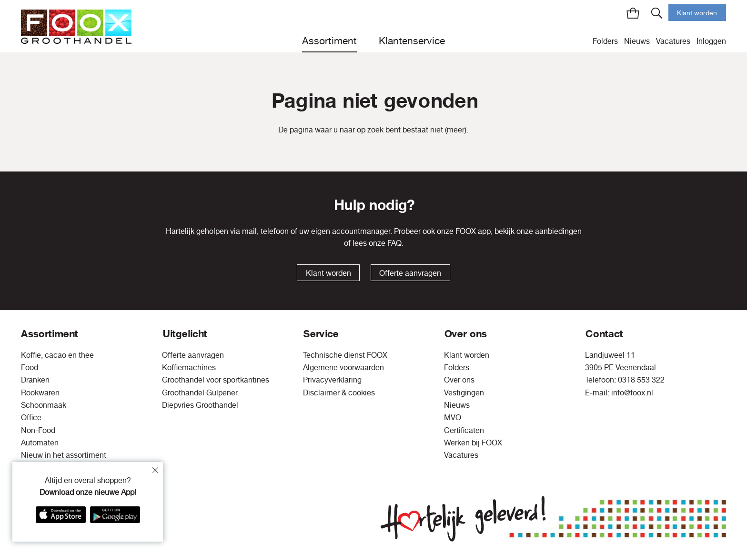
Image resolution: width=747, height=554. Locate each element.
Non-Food (38, 430)
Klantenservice (412, 40)
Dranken (35, 379)
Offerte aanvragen (410, 273)
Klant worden (697, 13)
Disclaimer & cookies (339, 392)
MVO (452, 417)
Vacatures (673, 41)
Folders (605, 41)
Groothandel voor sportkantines (215, 379)
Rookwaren (40, 392)
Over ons (459, 379)
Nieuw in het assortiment (63, 455)
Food (29, 367)
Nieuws (637, 41)
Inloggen (711, 41)
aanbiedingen (558, 231)
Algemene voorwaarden (343, 367)
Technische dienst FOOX (345, 355)
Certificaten (464, 430)
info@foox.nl (632, 392)
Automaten (40, 442)
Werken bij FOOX (473, 442)
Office (31, 417)
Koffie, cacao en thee (57, 355)
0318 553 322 (641, 379)
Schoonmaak (43, 405)
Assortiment (329, 40)
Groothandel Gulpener (200, 392)
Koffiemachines (189, 367)
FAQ (394, 243)
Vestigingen (464, 392)
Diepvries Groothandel (200, 405)
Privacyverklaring (332, 379)
